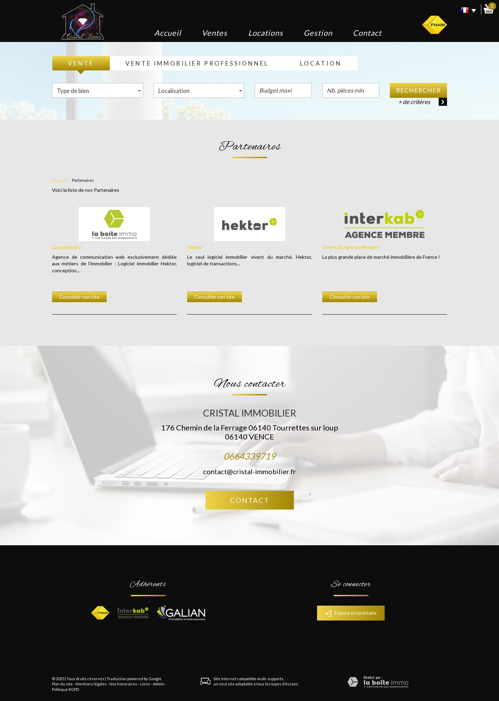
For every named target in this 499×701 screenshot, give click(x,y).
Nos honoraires (123, 684)
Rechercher (418, 90)
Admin (158, 684)
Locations (265, 32)
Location (321, 63)
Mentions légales (91, 684)
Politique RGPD (65, 689)
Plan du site (62, 684)
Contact (367, 32)
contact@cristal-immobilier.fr (249, 471)
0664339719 (249, 456)
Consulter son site (79, 297)
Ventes (214, 32)
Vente (81, 63)
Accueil (167, 32)
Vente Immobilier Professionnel (197, 63)
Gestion (318, 32)
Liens (145, 684)
